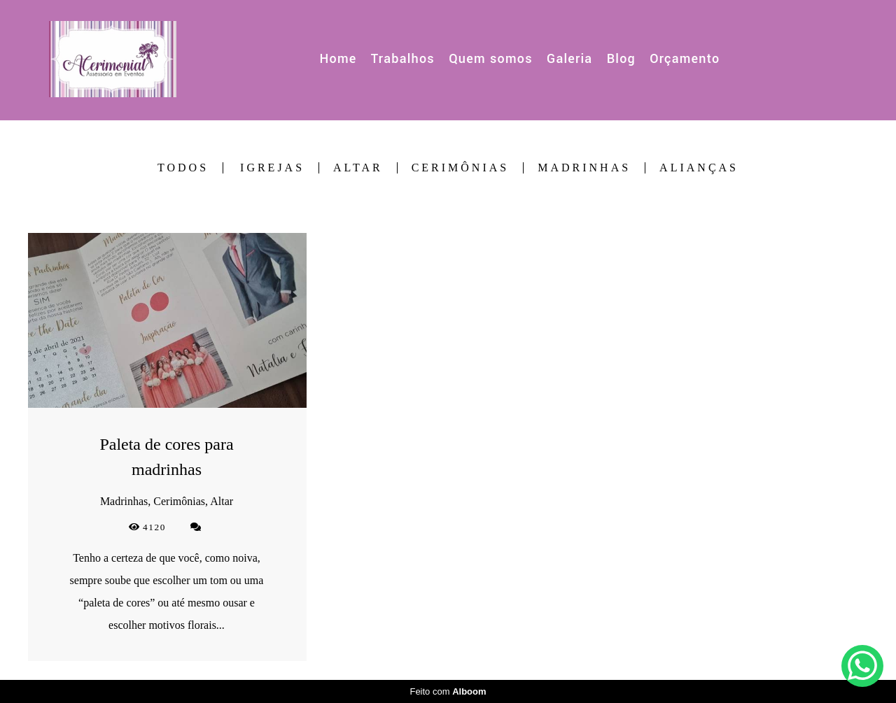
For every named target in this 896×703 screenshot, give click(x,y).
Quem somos (491, 59)
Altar (358, 167)
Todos (183, 167)
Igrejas (272, 167)
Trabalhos (403, 59)
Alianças (698, 167)
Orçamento (685, 59)
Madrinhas (584, 167)
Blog (621, 59)
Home (338, 59)
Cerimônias (461, 167)
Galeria (569, 59)
